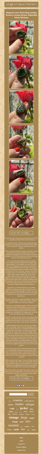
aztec (32, 426)
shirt (27, 421)
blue (9, 414)
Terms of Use (21, 450)
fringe (15, 421)
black (25, 412)
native (11, 412)
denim (27, 414)
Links (21, 441)
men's (31, 411)
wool (31, 418)
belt (10, 401)
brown (14, 414)
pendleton (27, 426)
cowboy (18, 400)
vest (17, 409)
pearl (22, 426)
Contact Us (21, 444)
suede (16, 429)
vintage (14, 417)
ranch (34, 430)
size (23, 429)
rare (21, 422)
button (9, 430)
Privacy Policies (21, 447)
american (21, 414)
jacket (24, 408)
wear (28, 430)
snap (31, 409)
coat (12, 408)
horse (16, 412)
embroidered (29, 401)
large (24, 417)
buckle (33, 414)
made (20, 412)
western (13, 425)
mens (10, 404)
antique (30, 404)
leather (19, 404)
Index (21, 437)
